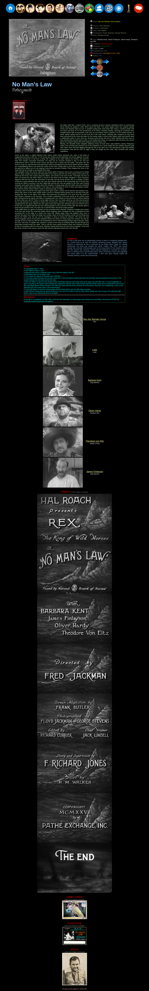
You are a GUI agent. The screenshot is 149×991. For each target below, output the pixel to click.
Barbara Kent (94, 380)
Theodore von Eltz (95, 441)
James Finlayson (94, 471)
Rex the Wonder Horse (94, 319)
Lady (94, 350)
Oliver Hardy (94, 410)
